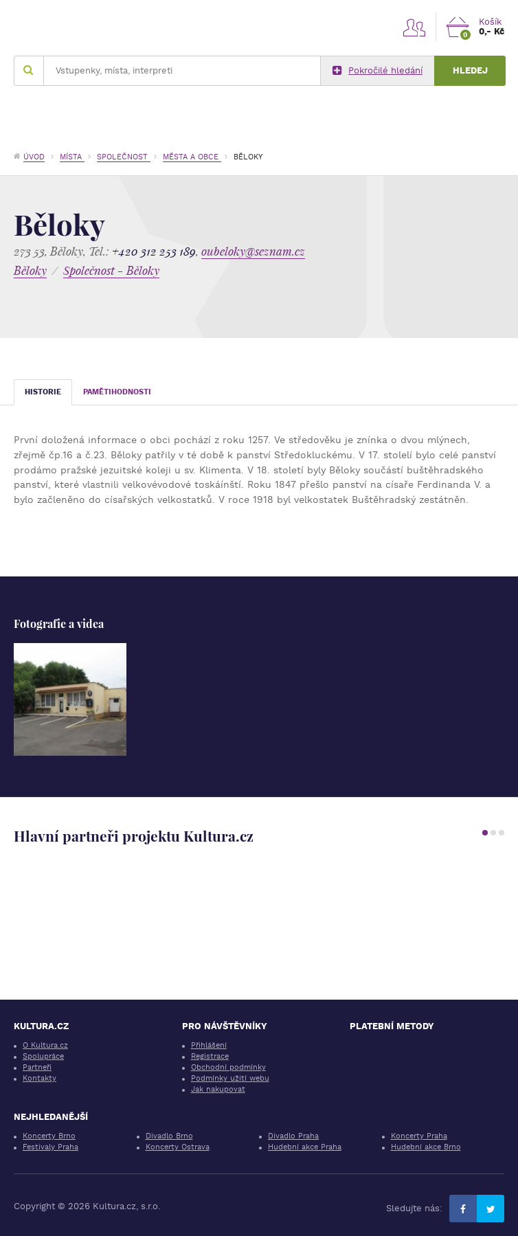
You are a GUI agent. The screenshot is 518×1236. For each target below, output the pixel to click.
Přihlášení (209, 1045)
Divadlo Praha (293, 1136)
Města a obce (192, 157)
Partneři (37, 1067)
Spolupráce (43, 1056)
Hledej (470, 70)
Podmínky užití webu (230, 1078)
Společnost (123, 157)
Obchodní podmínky (228, 1067)
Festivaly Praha (50, 1147)
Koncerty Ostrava (178, 1147)
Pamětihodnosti (117, 391)
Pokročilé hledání (378, 70)
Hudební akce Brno (426, 1147)
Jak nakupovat (218, 1089)
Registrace (210, 1056)
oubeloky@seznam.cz (253, 251)
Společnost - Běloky (111, 270)
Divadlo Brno (169, 1136)
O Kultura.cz (45, 1045)
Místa (72, 157)
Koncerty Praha (419, 1136)
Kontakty (39, 1078)
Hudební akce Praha (304, 1147)
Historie (43, 391)
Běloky (30, 270)
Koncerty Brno (49, 1136)
